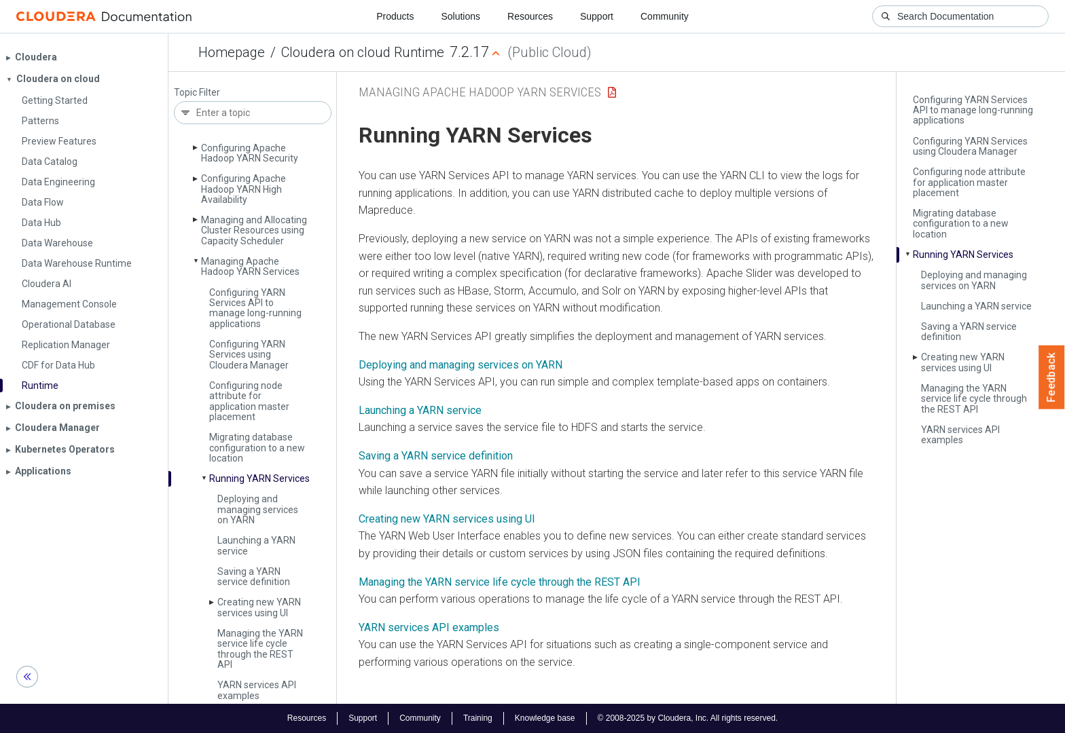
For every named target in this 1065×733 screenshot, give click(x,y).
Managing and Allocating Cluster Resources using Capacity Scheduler (254, 230)
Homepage (231, 52)
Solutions (460, 16)
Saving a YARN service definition (253, 576)
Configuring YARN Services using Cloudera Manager (249, 355)
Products (395, 16)
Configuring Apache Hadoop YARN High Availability (243, 189)
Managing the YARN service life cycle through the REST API (260, 649)
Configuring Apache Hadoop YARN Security (249, 153)
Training (477, 718)
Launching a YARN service (256, 545)
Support (596, 16)
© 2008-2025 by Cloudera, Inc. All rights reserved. (688, 718)
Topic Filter (197, 93)
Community (664, 16)
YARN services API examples (256, 689)
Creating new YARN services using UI (259, 607)
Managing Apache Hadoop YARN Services (250, 266)
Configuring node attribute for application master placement (249, 401)
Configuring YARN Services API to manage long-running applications (255, 308)
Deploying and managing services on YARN (257, 509)
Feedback (1051, 377)
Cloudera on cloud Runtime (362, 52)
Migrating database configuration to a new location (257, 448)
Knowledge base (545, 718)
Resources (530, 16)
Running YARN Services (259, 478)
